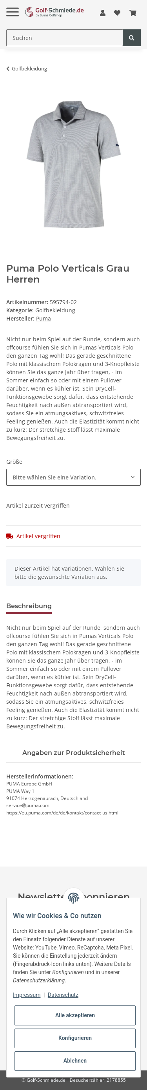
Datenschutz (63, 995)
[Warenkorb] (133, 13)
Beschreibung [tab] (29, 606)
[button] (103, 13)
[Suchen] (64, 37)
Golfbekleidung (55, 310)
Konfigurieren (75, 1038)
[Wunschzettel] (117, 13)
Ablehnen (75, 1061)
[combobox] (73, 477)
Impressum (26, 995)
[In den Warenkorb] (12, 93)
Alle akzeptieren (75, 1015)
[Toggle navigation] (12, 5)
